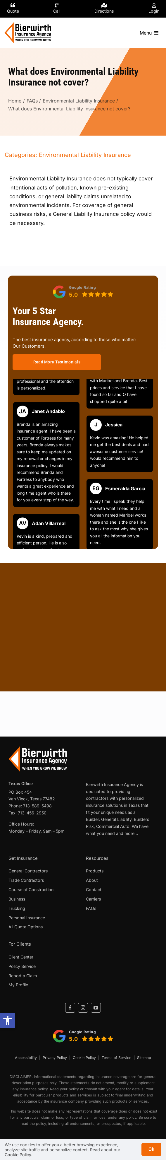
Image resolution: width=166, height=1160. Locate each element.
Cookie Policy (84, 1057)
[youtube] (96, 1008)
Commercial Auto (112, 826)
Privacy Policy (55, 1057)
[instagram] (83, 1008)
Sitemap (144, 1057)
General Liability (116, 819)
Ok (151, 1149)
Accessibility (26, 1057)
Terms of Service (116, 1057)
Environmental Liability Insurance (85, 154)
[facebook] (70, 1008)
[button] (7, 1020)
